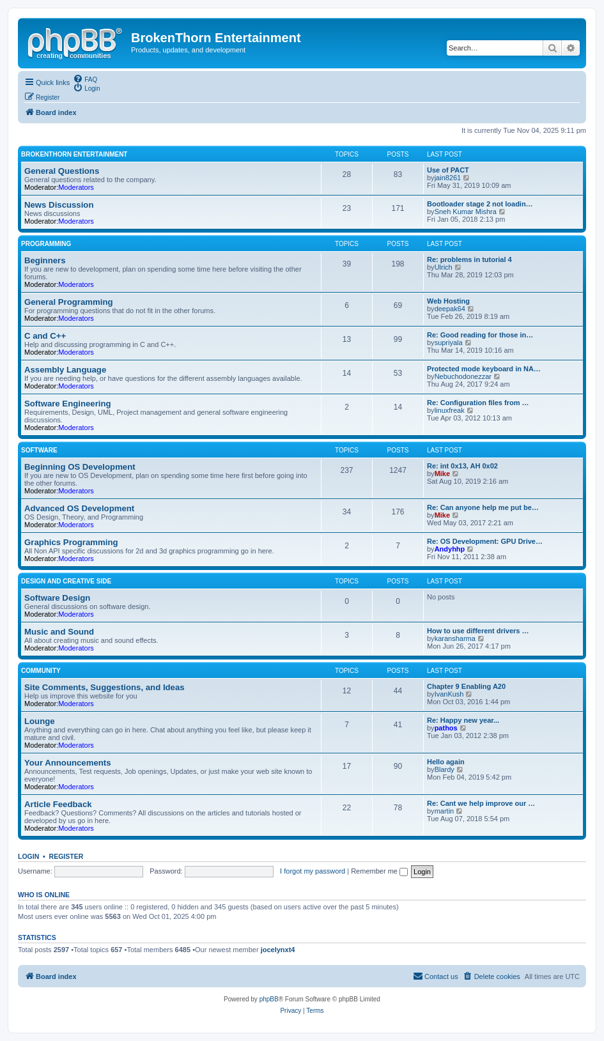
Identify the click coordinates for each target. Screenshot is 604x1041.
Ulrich (444, 267)
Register (66, 856)
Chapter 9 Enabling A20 (466, 686)
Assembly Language (65, 369)
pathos (446, 728)
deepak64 (450, 308)
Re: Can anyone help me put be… (483, 507)
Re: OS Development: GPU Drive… (485, 541)
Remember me (379, 871)
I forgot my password (312, 871)
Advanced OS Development (79, 508)
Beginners (45, 260)
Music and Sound (59, 631)
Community (41, 670)
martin (444, 811)
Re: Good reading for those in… (480, 335)
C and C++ (45, 336)
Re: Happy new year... (463, 720)
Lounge (39, 721)
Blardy (444, 769)
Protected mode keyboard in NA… (484, 369)
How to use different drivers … (478, 631)
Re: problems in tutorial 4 (469, 259)
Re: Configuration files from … (478, 402)
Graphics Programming (71, 542)
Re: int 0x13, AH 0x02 (462, 466)
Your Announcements (67, 762)
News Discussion (58, 205)
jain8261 (448, 177)
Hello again (446, 762)
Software (39, 450)
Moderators (76, 187)
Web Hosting (448, 301)
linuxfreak (450, 410)
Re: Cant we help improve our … (481, 803)
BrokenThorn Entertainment (74, 154)
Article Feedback (58, 804)
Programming (46, 243)
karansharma (455, 638)
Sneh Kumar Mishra (466, 211)
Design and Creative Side (66, 581)
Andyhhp (450, 549)
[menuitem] (85, 78)
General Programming (68, 302)
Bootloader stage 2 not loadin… (480, 204)
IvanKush (449, 694)
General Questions (61, 171)
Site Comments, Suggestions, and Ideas (104, 687)
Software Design (57, 598)
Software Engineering (67, 403)
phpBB (269, 999)
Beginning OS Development (80, 467)
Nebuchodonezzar (463, 376)
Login (28, 856)
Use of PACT (448, 170)
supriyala (449, 342)
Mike (442, 473)
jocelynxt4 (278, 949)
